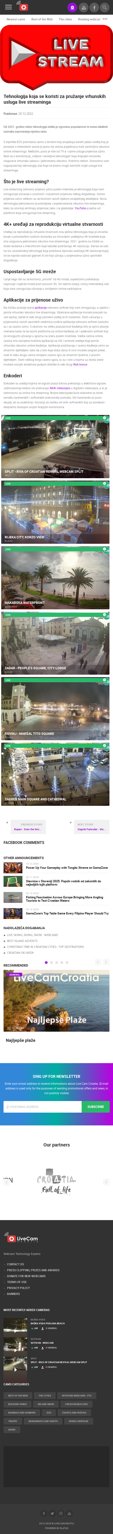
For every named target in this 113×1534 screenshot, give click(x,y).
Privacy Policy (18, 1288)
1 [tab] (46, 962)
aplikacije (41, 307)
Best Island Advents (22, 941)
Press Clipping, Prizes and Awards (33, 1270)
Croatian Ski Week (20, 952)
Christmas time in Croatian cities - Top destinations (45, 947)
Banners (13, 1294)
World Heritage (78, 1421)
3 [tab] (56, 962)
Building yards (17, 1404)
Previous (98, 962)
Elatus (64, 1528)
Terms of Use (17, 1282)
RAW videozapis (60, 388)
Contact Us (15, 1264)
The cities (65, 19)
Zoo (48, 1412)
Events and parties (74, 1412)
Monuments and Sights (43, 1421)
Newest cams (16, 19)
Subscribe (96, 1107)
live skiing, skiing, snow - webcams (32, 935)
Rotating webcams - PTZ (77, 1395)
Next (106, 962)
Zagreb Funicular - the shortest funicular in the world (93, 826)
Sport (12, 1429)
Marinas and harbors (21, 1412)
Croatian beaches (76, 1404)
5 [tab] (67, 962)
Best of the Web (42, 19)
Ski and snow (46, 1404)
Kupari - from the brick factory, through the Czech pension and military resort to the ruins (30, 826)
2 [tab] (51, 962)
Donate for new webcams (26, 1276)
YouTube (80, 208)
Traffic (12, 1421)
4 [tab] (61, 962)
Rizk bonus (80, 364)
